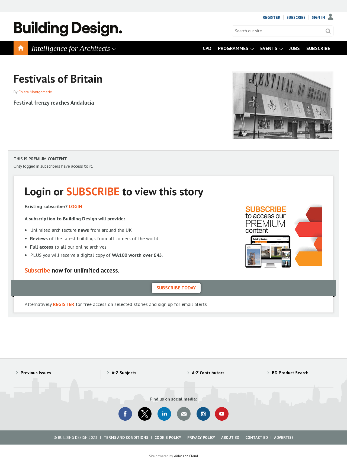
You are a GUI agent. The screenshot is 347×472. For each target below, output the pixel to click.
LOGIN (75, 206)
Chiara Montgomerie (35, 91)
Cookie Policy (168, 437)
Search (328, 31)
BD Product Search (290, 372)
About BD (230, 437)
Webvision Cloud (186, 456)
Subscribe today (176, 288)
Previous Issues (36, 372)
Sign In (318, 17)
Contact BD (256, 437)
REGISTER (63, 304)
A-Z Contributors (208, 372)
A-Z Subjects (124, 372)
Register (271, 17)
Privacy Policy (201, 437)
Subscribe (296, 17)
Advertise (284, 437)
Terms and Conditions (126, 437)
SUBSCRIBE (93, 191)
